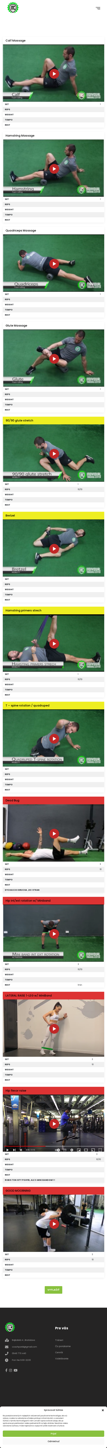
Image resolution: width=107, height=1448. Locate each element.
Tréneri (59, 1340)
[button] (102, 1410)
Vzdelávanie (61, 1358)
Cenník (59, 1352)
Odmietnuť (53, 1441)
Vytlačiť (53, 1289)
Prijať (53, 1433)
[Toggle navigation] (96, 8)
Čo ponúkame (63, 1346)
